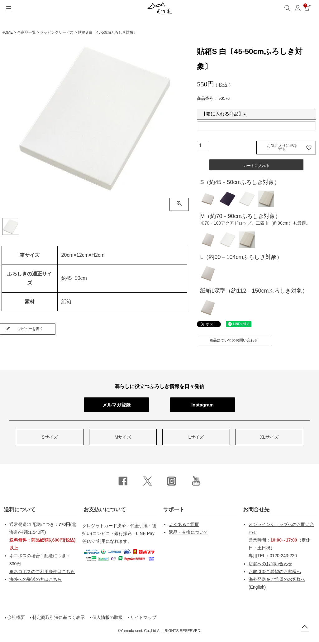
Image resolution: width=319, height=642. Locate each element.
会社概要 (16, 617)
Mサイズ (123, 437)
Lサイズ (196, 437)
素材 (30, 301)
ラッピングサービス (57, 32)
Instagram (202, 404)
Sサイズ (50, 437)
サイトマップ (143, 617)
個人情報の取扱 (107, 617)
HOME (7, 32)
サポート (173, 510)
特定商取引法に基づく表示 (58, 617)
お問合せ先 (256, 510)
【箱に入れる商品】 (224, 113)
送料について (20, 510)
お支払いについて (104, 510)
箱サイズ (30, 255)
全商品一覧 (26, 32)
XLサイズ (269, 437)
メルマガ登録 (116, 404)
